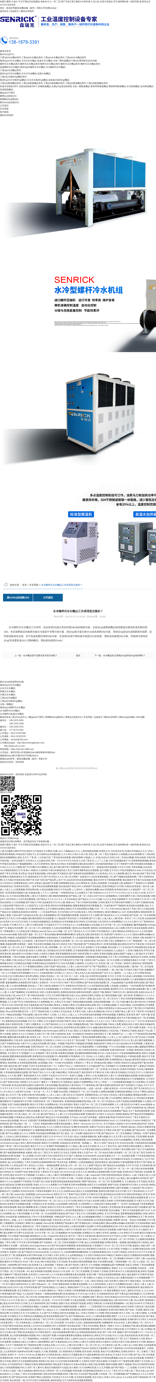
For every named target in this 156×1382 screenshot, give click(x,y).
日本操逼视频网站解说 (130, 1053)
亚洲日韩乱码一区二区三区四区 (46, 1046)
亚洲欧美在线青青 (79, 1127)
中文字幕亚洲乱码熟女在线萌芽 (95, 1149)
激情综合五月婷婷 (139, 957)
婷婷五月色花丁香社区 (20, 1197)
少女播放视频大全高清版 (88, 925)
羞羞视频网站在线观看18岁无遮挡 (21, 982)
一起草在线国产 (17, 860)
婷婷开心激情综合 (132, 963)
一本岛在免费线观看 (31, 1258)
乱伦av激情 (61, 1050)
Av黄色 (127, 886)
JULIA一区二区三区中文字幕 (117, 1245)
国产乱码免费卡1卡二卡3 (136, 1332)
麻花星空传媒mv (140, 1059)
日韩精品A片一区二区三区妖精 (83, 1091)
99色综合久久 (55, 998)
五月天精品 (141, 1181)
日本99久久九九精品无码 (38, 860)
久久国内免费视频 (18, 986)
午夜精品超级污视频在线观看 (62, 1306)
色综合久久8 (59, 1271)
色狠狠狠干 (122, 899)
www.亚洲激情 (106, 889)
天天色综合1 (109, 1277)
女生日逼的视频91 (80, 1159)
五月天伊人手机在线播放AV (122, 870)
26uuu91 (73, 1197)
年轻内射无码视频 (41, 944)
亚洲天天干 (33, 1050)
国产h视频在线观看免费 (124, 876)
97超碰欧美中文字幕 (21, 1101)
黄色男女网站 (32, 976)
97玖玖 (74, 1297)
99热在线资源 (37, 995)
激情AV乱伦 (38, 1370)
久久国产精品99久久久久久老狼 (57, 1024)
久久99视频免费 (142, 1277)
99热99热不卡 (87, 867)
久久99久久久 (59, 1040)
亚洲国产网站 (34, 1377)
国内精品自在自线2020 (68, 1149)
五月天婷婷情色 (41, 864)
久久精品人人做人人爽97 (47, 1175)
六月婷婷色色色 (57, 1008)
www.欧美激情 (104, 1156)
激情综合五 (28, 1226)
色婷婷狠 (12, 1063)
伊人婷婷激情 (44, 928)
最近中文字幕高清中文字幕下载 (69, 960)
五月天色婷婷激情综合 (14, 1079)
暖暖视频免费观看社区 (46, 1130)
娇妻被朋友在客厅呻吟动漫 (29, 1255)
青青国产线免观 (78, 1303)
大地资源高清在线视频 (144, 1143)
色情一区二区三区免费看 (77, 1271)
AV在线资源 (11, 1216)
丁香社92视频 (18, 957)
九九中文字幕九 (12, 1258)
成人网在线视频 (108, 995)
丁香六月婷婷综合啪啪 (86, 902)
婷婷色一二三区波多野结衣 (43, 912)
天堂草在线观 (30, 1287)
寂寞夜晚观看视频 (139, 860)
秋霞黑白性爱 (103, 979)
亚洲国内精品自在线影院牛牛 (46, 963)
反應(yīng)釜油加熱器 (62, 86)
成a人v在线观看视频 (94, 1242)
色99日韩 (18, 1005)
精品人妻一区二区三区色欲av (101, 1101)
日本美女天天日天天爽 (62, 1377)
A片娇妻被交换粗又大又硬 (133, 960)
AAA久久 (114, 1120)
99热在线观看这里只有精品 (62, 969)
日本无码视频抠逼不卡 (119, 860)
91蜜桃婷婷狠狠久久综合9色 (104, 1030)
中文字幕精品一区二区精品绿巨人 (62, 1059)
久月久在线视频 (33, 1178)
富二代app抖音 (51, 1236)
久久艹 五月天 (137, 1021)
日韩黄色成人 (25, 1322)
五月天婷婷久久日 (137, 899)
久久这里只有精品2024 (94, 1255)
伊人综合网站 (138, 1082)
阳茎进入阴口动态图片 (107, 1281)
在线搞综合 (65, 1143)
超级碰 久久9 (116, 1233)
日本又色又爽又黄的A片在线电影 (134, 1226)
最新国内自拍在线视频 (16, 1021)
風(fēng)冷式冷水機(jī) (10, 60)
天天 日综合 (86, 1056)
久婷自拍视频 (46, 889)
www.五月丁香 (23, 995)
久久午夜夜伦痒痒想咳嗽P (17, 973)
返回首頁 (4, 11)
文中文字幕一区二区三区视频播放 (117, 925)
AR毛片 (146, 1194)
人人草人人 (112, 1037)
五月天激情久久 (132, 1329)
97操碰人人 (89, 857)
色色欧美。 (143, 1268)
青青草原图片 (32, 1079)
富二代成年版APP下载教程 (112, 905)
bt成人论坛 (75, 995)
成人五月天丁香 (12, 1095)
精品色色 (9, 1184)
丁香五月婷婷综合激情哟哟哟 (38, 1162)
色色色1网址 (90, 941)
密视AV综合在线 (86, 1059)
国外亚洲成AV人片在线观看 (28, 1136)
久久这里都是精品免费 (97, 986)
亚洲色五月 (104, 851)
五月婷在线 (91, 921)
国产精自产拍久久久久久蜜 (42, 1072)
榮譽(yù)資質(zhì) (8, 96)
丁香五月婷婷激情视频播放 (131, 998)
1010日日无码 (20, 921)
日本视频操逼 (46, 1079)
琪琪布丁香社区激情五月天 (44, 979)
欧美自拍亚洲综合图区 (22, 1085)
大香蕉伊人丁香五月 (83, 1063)
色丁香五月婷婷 (144, 1152)
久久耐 (44, 1351)
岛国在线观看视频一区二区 (106, 1002)
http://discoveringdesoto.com (30, 742)
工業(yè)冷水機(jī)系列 (10, 57)
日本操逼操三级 (115, 883)
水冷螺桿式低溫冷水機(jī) (12, 714)
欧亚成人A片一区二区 (71, 1165)
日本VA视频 (101, 947)
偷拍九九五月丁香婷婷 (116, 1127)
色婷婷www (69, 1191)
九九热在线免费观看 (61, 928)
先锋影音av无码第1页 (76, 986)
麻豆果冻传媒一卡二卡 (14, 1338)
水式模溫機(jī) (133, 86)
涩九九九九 (57, 1191)
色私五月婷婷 (132, 1265)
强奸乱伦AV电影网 (81, 928)
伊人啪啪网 (83, 1297)
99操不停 (68, 1107)
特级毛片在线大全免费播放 (66, 1037)
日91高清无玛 (117, 851)
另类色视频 (136, 867)
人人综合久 (8, 1136)
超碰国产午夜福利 (22, 1181)
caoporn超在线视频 (9, 1120)
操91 (85, 1239)
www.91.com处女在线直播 (91, 1338)
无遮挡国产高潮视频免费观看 (41, 1120)
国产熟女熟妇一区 (18, 1123)
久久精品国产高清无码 (65, 918)
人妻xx (89, 1011)
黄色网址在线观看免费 (98, 1172)
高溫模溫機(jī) (6, 89)
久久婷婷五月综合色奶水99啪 (38, 1018)
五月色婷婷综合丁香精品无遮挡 (22, 1364)
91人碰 (61, 902)
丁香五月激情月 (110, 854)
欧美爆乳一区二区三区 (125, 1152)
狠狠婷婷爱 (146, 912)
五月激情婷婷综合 (105, 1293)
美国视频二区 (55, 1351)
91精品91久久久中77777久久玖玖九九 (111, 892)
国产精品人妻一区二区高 (80, 896)
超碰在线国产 (119, 953)
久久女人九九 (102, 1021)
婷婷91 (88, 960)
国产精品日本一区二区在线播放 (116, 1133)
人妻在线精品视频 (89, 851)
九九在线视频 (130, 1268)
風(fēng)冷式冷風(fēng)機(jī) (13, 80)
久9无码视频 (65, 1370)
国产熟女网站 (46, 1005)
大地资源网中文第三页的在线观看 (134, 896)
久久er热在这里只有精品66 (135, 1377)
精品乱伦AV (107, 1140)
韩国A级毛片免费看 (72, 1351)
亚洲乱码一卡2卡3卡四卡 (51, 982)
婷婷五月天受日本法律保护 (60, 1207)
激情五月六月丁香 (21, 979)
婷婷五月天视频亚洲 (72, 1354)
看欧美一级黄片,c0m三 (110, 1326)
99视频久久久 (28, 1053)
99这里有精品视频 (36, 873)
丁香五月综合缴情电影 (31, 1374)
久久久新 (12, 1075)
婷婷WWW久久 (23, 1284)
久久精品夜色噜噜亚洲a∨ (114, 1216)
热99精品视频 (6, 1117)
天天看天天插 (78, 1011)
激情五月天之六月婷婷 (22, 1034)
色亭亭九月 (97, 1079)
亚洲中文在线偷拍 (104, 950)
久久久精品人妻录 (101, 1056)
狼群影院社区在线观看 (43, 1056)
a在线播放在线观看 (120, 979)
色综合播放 (114, 1210)
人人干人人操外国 (49, 892)
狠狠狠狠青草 (133, 1287)
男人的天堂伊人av (110, 1178)
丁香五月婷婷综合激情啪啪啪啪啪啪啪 (66, 957)
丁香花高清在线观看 (61, 857)
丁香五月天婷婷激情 (130, 1210)
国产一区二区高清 (98, 1069)
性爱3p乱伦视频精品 (33, 1316)
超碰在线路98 (12, 1008)
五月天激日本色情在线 (14, 880)
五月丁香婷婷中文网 (123, 864)
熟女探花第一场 (17, 1380)
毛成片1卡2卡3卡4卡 (52, 1136)
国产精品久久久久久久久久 (50, 899)
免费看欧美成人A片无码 (96, 1095)
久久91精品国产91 (95, 1066)
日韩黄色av (19, 1117)
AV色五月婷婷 (89, 1146)
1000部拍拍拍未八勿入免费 (111, 928)
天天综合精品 (70, 899)
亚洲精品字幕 (128, 1326)
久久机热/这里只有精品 (27, 931)
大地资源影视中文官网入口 (52, 973)
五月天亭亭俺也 (112, 1213)
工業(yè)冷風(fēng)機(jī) (11, 701)
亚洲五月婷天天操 (120, 1342)
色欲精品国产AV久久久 (102, 973)
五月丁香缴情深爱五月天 (32, 947)
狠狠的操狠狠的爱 (53, 1293)
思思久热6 (109, 1079)
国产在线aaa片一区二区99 (44, 1284)
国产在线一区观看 (133, 1310)
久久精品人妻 (75, 1146)
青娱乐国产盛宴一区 (27, 934)
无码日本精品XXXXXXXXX (117, 1297)
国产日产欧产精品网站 (95, 966)
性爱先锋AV (19, 976)
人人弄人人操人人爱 (55, 1095)
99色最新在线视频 (143, 864)
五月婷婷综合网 (22, 1277)
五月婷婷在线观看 (82, 1377)
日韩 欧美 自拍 (21, 1040)
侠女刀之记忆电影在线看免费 (64, 1361)
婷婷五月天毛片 (7, 918)
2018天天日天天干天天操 (140, 1252)
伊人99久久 (8, 1091)
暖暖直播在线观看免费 (20, 1056)
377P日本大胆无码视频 (27, 1242)
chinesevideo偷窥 (8, 934)
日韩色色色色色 (89, 1050)
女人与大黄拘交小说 (107, 1345)
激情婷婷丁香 (52, 1281)
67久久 (34, 973)
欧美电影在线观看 (135, 905)
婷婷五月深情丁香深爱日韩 (31, 1149)
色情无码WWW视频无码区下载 (58, 1374)
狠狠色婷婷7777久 (76, 1287)
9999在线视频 (108, 1014)
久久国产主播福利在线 (143, 902)
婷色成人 (32, 986)
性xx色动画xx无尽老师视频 (129, 1043)
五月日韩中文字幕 (64, 1178)
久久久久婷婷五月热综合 (58, 1127)
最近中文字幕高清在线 (34, 1127)
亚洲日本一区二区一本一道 (120, 1168)
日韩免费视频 (78, 1290)
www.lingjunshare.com (39, 1245)
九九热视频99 (100, 1310)
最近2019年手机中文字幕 (15, 1303)
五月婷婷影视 (145, 1165)
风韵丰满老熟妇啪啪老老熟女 (79, 1018)
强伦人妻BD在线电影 (30, 1143)
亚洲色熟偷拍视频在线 (75, 1101)
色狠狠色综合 (24, 1216)
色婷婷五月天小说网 (89, 915)
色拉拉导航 (107, 1152)
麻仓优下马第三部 (131, 909)
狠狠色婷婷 (63, 1284)
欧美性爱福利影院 (74, 1210)
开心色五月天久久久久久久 (53, 1348)
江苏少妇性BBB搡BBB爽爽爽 (38, 1239)
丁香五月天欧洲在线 (85, 1236)
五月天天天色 (132, 1165)
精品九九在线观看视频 (87, 1191)
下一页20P (122, 1204)
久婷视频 (123, 854)
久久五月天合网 (68, 1200)
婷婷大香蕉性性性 (14, 1024)
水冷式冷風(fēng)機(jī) (37, 80)
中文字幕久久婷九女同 (53, 1255)
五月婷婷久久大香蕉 (98, 1239)
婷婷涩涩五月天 (60, 1156)
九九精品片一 (120, 950)
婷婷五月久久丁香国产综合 (66, 1194)
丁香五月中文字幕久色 (122, 1370)
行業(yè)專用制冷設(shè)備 (84, 60)
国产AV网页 (52, 1303)
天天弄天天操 (28, 1188)
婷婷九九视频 (148, 1053)
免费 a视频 (103, 1136)
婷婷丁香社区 (96, 1297)
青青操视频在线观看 (127, 1075)
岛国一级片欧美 (124, 995)
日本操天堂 (45, 857)
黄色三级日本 (78, 1021)
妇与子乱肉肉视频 (59, 1117)
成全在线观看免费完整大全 (65, 1332)
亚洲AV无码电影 (128, 1069)
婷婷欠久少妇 (74, 1050)
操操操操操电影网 (92, 1322)
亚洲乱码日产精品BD (132, 1172)
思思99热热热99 (114, 1175)
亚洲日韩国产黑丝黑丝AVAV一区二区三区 (40, 1200)
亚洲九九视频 (76, 1075)
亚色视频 (55, 1329)
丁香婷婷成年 (57, 1101)
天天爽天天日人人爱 (19, 925)
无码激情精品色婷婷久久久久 (96, 1370)
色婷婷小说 (15, 1252)
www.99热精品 (94, 1140)
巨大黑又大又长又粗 (143, 1200)
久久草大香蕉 (113, 1249)
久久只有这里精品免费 (118, 966)
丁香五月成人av (141, 1370)
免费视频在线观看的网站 (103, 1188)
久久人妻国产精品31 (92, 1165)
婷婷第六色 (44, 1361)
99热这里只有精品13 (62, 1364)
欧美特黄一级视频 (80, 1143)
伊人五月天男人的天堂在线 (122, 1136)
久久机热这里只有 (18, 1165)
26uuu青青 (139, 1300)
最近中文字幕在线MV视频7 (118, 902)
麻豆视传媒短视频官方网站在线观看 (22, 1111)
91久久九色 (117, 1335)
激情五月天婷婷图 (50, 1143)
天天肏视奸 (58, 1018)
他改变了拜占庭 (144, 1030)
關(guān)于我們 (7, 93)
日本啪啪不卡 (111, 1066)
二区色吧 (78, 1178)
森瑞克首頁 (5, 51)
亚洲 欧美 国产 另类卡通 (137, 1014)
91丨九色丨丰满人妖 (79, 976)
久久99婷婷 (90, 979)
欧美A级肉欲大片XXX (73, 1293)
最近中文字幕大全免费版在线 (44, 1104)
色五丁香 (132, 1008)
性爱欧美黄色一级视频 (115, 1242)
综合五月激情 (69, 1152)
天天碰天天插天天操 (133, 969)
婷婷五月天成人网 (99, 1098)
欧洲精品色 (99, 1011)
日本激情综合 (32, 992)
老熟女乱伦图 (82, 934)
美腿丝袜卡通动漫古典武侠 (27, 1319)
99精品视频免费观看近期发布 (41, 1088)
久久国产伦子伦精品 (49, 1313)
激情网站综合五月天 (66, 1358)
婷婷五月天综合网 (62, 889)
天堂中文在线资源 (37, 1066)
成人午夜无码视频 (20, 1213)
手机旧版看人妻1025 (32, 1014)
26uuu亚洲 (48, 1223)
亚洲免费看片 (117, 1181)
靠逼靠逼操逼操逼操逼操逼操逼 (65, 1181)
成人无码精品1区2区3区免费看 (57, 950)
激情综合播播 (92, 889)
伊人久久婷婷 (16, 1018)
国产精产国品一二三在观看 (124, 1367)
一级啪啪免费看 (51, 1165)
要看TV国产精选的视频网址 (97, 1268)
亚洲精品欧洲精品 (123, 1091)
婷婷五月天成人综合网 (88, 1200)
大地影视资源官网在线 (69, 1310)
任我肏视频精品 (86, 1162)
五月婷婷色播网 (106, 1104)
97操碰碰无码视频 (84, 1043)
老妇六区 (81, 1249)
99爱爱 (116, 1220)
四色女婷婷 (140, 857)
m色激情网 (103, 1050)
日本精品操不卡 (69, 1046)
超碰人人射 (132, 953)
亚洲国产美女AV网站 (50, 1098)
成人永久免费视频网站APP (70, 979)
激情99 (94, 928)
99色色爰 (77, 1370)
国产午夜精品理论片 (93, 944)
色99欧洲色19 (44, 1297)
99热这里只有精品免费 (105, 1204)
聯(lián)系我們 (27, 11)
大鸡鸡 (101, 902)
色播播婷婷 (107, 1322)
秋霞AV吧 (38, 1085)
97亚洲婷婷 (74, 1056)
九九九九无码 (109, 899)
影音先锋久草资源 (90, 1351)
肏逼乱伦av (144, 992)
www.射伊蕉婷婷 (17, 989)
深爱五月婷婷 (106, 1200)
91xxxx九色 (69, 1172)
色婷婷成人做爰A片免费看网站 (77, 1082)
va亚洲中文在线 (22, 1091)
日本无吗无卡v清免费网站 (110, 921)
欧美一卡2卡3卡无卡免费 (57, 1300)
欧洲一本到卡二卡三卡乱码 (131, 918)
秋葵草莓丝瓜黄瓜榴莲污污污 (78, 1027)
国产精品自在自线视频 (113, 1165)
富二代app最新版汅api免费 (120, 982)
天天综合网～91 (21, 1271)
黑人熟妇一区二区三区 (29, 1114)
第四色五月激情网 (98, 1348)
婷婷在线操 (139, 982)
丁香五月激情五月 (140, 1117)
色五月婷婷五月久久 (26, 1290)
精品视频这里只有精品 (138, 1242)
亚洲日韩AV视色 (116, 1310)
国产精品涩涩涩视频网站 (142, 1114)
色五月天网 (102, 941)
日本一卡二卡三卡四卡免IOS (108, 909)
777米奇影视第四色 (145, 1156)
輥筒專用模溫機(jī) (99, 86)
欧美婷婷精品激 (83, 1245)
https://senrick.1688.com (22, 749)
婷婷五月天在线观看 (96, 1184)
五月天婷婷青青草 (36, 1303)
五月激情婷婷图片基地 (83, 950)
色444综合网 (6, 1297)
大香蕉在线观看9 (43, 1191)
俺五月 (128, 873)
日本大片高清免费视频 (43, 1216)
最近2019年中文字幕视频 (22, 1175)
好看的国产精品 (42, 1117)
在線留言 (14, 11)
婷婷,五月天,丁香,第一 (28, 857)
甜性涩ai (30, 1117)
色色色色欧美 (130, 1335)
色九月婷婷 (21, 1229)
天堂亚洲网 (141, 1136)
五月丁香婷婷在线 (40, 1011)
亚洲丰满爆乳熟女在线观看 (86, 870)
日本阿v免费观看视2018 (105, 1226)
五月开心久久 (47, 1111)
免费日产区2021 (97, 1127)
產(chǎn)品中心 (7, 54)
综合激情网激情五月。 (10, 1159)
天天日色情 (62, 1261)
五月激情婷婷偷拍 (97, 1252)
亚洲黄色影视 (125, 1066)
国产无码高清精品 (46, 1287)
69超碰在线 (33, 892)
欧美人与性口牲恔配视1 (92, 912)
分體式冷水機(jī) (7, 694)
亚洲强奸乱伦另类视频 (62, 921)
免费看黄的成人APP (23, 883)
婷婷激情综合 (26, 1310)
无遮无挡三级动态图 (144, 1306)
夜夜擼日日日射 (30, 1159)
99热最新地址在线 (143, 947)
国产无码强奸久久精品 (131, 1085)
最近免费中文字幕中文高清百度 (18, 1233)
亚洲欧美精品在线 (141, 1249)
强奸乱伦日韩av (58, 864)
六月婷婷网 (82, 918)
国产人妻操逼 (75, 1156)
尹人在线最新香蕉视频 (83, 937)
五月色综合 (113, 1069)
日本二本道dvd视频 (124, 857)
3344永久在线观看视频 (47, 989)
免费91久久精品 (94, 1277)
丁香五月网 (9, 1242)
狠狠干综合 (113, 1184)
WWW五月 (8, 1172)
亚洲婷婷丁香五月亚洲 (46, 1053)
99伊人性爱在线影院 (49, 992)
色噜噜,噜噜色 (122, 1114)
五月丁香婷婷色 (115, 1348)
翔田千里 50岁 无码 (35, 880)
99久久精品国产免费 (46, 1335)
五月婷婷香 (148, 1293)
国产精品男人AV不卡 (55, 880)
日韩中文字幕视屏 (73, 1229)
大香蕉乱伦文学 (39, 1204)
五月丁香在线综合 (135, 1191)
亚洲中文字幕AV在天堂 (91, 1194)
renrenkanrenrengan (9, 1143)
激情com (70, 902)
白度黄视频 (19, 889)
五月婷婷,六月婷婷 (99, 1271)
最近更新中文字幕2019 (93, 1072)
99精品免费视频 (33, 1030)
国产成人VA (139, 1354)
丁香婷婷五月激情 (127, 1030)
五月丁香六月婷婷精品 (118, 957)
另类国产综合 (21, 1172)
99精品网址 (61, 1072)
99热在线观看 (111, 1313)
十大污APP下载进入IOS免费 (25, 1348)
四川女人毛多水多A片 (108, 1053)
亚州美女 (22, 873)
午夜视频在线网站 (34, 966)
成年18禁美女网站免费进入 (131, 1146)
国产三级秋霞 (38, 1281)
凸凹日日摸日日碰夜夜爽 (37, 1380)
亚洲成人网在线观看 (142, 1140)
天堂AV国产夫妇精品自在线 (25, 915)
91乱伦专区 (119, 1322)
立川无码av (64, 989)
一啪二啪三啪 (116, 969)
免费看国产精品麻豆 (64, 1223)
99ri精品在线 (100, 1063)
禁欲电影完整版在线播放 (114, 1319)
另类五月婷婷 (87, 1313)
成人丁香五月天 (45, 1152)
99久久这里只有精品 (117, 1252)
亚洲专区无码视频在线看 (19, 1204)
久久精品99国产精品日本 (12, 905)
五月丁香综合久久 (76, 931)
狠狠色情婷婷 (45, 1364)
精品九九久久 (44, 1329)
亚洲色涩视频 (105, 953)
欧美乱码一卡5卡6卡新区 (121, 1088)
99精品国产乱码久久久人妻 (68, 1216)
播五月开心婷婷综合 (53, 1027)
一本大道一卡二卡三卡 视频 (45, 1091)
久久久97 (31, 989)
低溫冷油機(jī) (43, 73)
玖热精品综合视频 (22, 963)
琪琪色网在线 (32, 889)
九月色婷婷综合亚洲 (92, 1111)
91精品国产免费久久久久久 (18, 998)
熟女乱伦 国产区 (67, 1236)
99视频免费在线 (80, 1024)
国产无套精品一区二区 (50, 1242)
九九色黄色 (26, 941)
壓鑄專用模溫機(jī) (117, 86)
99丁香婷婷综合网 (32, 1345)
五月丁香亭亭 (137, 1011)
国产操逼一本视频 (55, 1043)
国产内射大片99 (33, 902)
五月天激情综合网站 (55, 909)
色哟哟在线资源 (67, 992)
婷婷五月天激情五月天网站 (39, 851)
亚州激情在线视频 (39, 1008)
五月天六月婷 (123, 867)
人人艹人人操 (101, 860)
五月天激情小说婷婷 (113, 1123)
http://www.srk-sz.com (14, 746)
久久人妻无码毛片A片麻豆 (127, 1104)
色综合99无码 (27, 1191)
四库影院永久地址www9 (115, 1008)
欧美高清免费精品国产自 (56, 1316)
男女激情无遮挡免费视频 (80, 1261)
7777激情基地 (88, 1085)
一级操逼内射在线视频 (105, 867)
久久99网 (99, 1313)
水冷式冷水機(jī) (29, 60)
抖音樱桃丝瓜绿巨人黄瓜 (127, 1284)
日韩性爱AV (77, 989)
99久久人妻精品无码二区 (32, 1300)
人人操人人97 (130, 973)
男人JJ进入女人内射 (127, 1345)
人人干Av (35, 1277)
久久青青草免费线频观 (105, 1018)
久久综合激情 (145, 931)
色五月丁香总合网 (75, 1040)
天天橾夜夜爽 (64, 937)
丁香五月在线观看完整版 (86, 1207)
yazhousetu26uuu (44, 1194)
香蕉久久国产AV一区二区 (85, 1104)
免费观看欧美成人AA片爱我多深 (74, 883)
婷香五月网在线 (94, 1303)
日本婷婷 (150, 1002)
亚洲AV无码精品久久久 (136, 851)
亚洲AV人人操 (129, 1175)
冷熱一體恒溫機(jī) (62, 60)
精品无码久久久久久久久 (47, 1188)
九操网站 (15, 1191)
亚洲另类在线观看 (98, 976)
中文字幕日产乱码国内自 (97, 931)
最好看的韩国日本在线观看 (41, 918)
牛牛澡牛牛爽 (28, 1168)
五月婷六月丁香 (41, 1034)
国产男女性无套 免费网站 (65, 1162)
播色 (140, 1345)
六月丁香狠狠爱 (134, 941)
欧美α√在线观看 (99, 883)
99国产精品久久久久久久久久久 (75, 1188)
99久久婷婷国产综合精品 (89, 886)
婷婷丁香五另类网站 (73, 982)
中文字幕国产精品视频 (18, 1236)
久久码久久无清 (137, 892)
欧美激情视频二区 (103, 876)
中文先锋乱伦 (32, 1313)
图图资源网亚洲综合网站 (51, 1229)
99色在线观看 (9, 1207)
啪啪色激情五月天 (13, 870)
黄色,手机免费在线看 (103, 1261)
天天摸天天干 (14, 1053)
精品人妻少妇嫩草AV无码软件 (135, 1178)
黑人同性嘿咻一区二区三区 (58, 947)
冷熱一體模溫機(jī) (81, 86)
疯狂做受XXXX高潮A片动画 (25, 953)
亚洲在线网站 (133, 912)
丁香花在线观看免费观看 (108, 1274)
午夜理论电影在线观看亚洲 (135, 1197)
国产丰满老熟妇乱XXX (61, 1342)
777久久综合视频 (116, 1046)
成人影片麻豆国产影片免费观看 (64, 867)
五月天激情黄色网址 (34, 909)
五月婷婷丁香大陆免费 (42, 1197)
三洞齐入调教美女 (32, 1024)
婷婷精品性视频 (30, 1306)
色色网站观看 (34, 1358)
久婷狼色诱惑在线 (77, 1088)
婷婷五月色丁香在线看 (71, 944)
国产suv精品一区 (101, 960)
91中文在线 (74, 912)
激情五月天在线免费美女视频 (80, 909)
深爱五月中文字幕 (47, 1159)
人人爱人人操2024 (75, 966)
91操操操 (4, 1056)
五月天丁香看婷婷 (14, 1345)
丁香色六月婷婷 (63, 1290)
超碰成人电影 (138, 1245)
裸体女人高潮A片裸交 (64, 1005)
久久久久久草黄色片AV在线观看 (73, 1069)
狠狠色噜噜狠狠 (60, 896)
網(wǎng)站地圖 (126, 717)
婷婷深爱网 (77, 857)
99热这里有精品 (134, 1194)
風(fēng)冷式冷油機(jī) (10, 73)
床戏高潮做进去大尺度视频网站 (130, 1079)
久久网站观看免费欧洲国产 (105, 1316)
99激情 (11, 937)
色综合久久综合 (35, 1165)
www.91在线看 (64, 1159)
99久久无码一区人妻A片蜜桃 (132, 1313)
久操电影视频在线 (87, 1136)
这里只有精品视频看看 (18, 1104)
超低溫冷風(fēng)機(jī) (58, 80)
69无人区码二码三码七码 (25, 1297)
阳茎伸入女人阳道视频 (42, 1265)
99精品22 (145, 1120)
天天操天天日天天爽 (122, 1354)
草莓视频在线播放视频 (96, 957)
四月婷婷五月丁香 (77, 1277)
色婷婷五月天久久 (120, 1040)
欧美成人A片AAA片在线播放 (37, 1326)
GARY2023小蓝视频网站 (105, 896)
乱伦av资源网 (134, 854)
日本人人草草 (100, 1082)
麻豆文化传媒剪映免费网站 (63, 1249)
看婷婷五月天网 (137, 1342)
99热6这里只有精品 (12, 969)
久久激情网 (118, 873)
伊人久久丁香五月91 (107, 1146)
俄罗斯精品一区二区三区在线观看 (92, 969)
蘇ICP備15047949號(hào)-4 (25, 755)
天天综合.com (76, 1117)
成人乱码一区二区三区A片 (105, 998)
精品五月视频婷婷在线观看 (136, 1255)
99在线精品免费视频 (45, 1133)
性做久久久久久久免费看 (45, 1184)
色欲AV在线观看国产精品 (115, 1111)
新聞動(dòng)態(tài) (9, 99)
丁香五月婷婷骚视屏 (63, 1079)
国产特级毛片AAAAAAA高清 (34, 1252)
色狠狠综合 (87, 1335)
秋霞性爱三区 (76, 1268)
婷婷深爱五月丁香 (102, 1034)
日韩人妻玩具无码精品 (115, 1072)
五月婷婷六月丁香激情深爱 (121, 1361)
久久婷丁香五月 (86, 860)
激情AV (118, 1255)
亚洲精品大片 (88, 1233)
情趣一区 (62, 931)
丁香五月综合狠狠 (89, 1326)
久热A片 (110, 1284)
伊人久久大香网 (27, 1133)
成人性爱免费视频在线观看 (22, 1335)
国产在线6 (23, 1066)
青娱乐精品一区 (137, 1281)
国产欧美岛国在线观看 (95, 982)
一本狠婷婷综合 (66, 892)
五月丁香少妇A (49, 1358)
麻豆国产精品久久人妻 (51, 1114)
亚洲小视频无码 (135, 950)
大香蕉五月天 (47, 1172)
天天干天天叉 (78, 947)
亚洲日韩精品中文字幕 (112, 886)
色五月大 (133, 1229)
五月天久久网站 (35, 1021)
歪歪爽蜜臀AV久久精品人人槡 (74, 1175)
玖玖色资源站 (65, 1104)
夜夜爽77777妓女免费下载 (35, 969)
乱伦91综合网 (126, 1143)
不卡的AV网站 (124, 1005)
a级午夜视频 (122, 1188)
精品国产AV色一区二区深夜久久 (54, 1268)
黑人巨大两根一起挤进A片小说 (79, 876)
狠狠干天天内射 (142, 1361)
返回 (78, 655)
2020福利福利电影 (104, 864)
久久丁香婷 (33, 1140)
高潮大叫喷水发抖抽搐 (33, 1210)
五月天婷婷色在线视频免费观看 (77, 1380)
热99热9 (88, 1034)
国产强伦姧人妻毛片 (78, 1265)
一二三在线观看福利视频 (119, 1082)
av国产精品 (122, 1229)
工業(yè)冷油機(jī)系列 (10, 70)
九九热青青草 (9, 1351)
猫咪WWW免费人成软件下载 (90, 992)
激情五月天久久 (79, 1130)
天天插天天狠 (61, 1197)
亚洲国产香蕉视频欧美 (57, 1146)
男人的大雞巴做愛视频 (141, 1040)
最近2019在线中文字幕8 (99, 1130)
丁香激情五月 (55, 1082)
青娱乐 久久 (117, 1268)
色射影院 (46, 1377)
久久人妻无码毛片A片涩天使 (13, 1050)
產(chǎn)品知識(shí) (9, 102)
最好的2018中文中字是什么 (109, 1236)
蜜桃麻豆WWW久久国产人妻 (131, 1258)
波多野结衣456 (116, 937)
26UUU (23, 1120)
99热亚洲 (72, 1204)
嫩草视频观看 (140, 925)
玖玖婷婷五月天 (17, 1313)
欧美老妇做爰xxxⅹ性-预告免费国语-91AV (106, 1290)
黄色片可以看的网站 (110, 1351)
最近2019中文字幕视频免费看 (107, 880)
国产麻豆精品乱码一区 (96, 1168)
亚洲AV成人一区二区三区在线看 (48, 1322)
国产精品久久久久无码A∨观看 (77, 998)
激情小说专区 (102, 1233)
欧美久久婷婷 (35, 950)
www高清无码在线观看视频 (79, 880)
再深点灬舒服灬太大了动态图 (17, 1220)
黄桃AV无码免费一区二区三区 (22, 928)
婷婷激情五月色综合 (96, 1249)
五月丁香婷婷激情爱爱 (139, 1111)
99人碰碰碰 (36, 1223)
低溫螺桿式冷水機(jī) (10, 67)
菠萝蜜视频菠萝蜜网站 (131, 1213)
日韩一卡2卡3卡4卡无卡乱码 (64, 860)
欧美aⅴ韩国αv (30, 870)
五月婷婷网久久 (85, 1204)
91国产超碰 (115, 1172)
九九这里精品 (64, 1130)
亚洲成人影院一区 (92, 1178)
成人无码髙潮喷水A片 (97, 1287)
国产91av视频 (12, 1133)
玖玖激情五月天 (15, 1316)
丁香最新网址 (32, 1338)
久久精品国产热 (136, 1188)
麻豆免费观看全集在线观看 (72, 1274)
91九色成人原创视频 (132, 976)
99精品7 (110, 1255)
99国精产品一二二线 (121, 1034)
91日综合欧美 (89, 1156)
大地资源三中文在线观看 (51, 1338)
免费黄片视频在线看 (41, 1220)
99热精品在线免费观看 (75, 1140)
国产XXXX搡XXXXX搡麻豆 (35, 867)
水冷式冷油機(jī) (29, 73)
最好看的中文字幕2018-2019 (13, 1261)
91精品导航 (49, 1261)
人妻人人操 (145, 1284)
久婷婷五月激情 (46, 953)
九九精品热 (130, 1181)
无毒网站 (121, 1014)
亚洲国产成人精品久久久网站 (89, 1008)
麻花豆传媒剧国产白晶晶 (56, 1367)
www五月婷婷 (127, 1306)
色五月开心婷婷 (90, 1229)
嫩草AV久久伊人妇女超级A (71, 1168)
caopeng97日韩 (97, 1175)
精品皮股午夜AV (19, 1140)
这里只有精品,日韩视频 (88, 1358)
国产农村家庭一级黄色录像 (97, 1117)
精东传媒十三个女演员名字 (120, 947)
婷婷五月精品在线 (115, 1329)
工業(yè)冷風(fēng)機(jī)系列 (13, 76)
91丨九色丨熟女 (88, 1281)
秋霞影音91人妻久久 (107, 1075)
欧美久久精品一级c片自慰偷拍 (17, 1370)
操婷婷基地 (55, 1380)
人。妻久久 (95, 1143)
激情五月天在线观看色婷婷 (24, 1361)
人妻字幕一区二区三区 (47, 1168)
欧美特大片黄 (48, 1178)
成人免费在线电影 (124, 1277)
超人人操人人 (6, 889)
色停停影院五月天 (61, 1297)
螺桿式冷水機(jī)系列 (10, 64)
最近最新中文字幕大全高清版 (137, 880)
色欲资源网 (99, 1364)
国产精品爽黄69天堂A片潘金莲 (24, 1069)
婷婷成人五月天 (138, 1297)
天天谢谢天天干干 (52, 925)
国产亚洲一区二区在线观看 (142, 915)
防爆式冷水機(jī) (7, 691)
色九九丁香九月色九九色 (78, 973)
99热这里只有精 (23, 854)
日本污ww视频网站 (123, 1140)
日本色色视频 (50, 1085)
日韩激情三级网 (22, 1223)
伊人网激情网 (61, 1056)
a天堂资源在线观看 (103, 1220)
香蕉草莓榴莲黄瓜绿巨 (66, 953)
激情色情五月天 (35, 876)
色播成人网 (31, 1152)
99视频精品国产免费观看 (113, 1265)
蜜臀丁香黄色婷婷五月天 (29, 1075)
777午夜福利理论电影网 (143, 1034)
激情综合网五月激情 (90, 995)
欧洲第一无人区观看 (23, 1156)
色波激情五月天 (49, 902)
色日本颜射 (50, 1149)
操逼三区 (58, 1172)
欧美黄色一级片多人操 (143, 886)
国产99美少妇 (24, 1265)
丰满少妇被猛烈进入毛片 (60, 870)
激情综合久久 (129, 1098)
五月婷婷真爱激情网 (26, 1063)
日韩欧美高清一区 (41, 1101)
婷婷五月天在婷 (131, 1233)
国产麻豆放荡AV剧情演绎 (108, 1085)
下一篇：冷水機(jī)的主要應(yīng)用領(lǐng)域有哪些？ (119, 655)
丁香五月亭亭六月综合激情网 (54, 1319)
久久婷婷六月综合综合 (60, 1011)
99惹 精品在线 (10, 1066)
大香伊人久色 (90, 1075)
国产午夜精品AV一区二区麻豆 (138, 1236)
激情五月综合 (134, 1290)
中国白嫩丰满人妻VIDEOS (132, 1002)
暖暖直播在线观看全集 (18, 1037)
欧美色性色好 (121, 889)
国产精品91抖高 (19, 1377)
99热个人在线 (49, 1014)
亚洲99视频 (62, 1088)
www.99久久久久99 (49, 1274)
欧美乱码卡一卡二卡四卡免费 (124, 1027)
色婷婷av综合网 (24, 1351)
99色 (145, 1213)
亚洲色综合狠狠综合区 (84, 1107)
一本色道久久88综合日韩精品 (31, 1059)
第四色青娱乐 (101, 1162)
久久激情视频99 (137, 979)
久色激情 (43, 1306)
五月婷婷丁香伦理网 (120, 1149)
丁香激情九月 (140, 883)
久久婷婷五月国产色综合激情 (93, 1361)
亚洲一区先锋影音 (74, 1034)
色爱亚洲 (62, 1258)
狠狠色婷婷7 (100, 1043)
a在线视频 (42, 1063)
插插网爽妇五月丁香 (137, 1216)
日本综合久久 (68, 925)
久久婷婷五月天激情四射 (96, 1210)
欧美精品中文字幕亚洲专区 (38, 1332)
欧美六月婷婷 (40, 1207)
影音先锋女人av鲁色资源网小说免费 (76, 1226)
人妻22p (65, 1329)
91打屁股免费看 (85, 1046)
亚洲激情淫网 (102, 1059)
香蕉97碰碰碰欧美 (81, 1120)
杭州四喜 (20, 774)
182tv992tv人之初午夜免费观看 (21, 899)
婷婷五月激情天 (103, 1342)
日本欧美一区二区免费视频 (111, 1374)
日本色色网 (129, 989)
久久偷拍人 (61, 1287)
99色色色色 (79, 1066)
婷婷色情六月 (96, 934)
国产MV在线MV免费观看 (63, 1245)
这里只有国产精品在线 (54, 966)
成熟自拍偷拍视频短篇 (20, 1281)
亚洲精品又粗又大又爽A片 (24, 1342)
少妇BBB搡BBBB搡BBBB (76, 1252)
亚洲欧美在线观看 (23, 1184)
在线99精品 (51, 937)
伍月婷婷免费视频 (109, 1358)
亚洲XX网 (91, 1274)
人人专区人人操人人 (66, 1014)
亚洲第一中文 (145, 1027)
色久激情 (73, 1367)
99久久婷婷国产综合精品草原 (66, 1326)
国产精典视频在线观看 (68, 915)
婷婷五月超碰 (147, 1271)
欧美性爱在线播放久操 (16, 892)
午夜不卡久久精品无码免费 (33, 1043)
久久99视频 (94, 1265)
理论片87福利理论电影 (143, 1364)
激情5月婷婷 (87, 1310)
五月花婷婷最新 (142, 1223)
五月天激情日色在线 (53, 1021)
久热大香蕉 (44, 905)
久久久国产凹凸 (15, 1002)
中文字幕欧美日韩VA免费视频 (72, 1184)
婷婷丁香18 (5, 1146)
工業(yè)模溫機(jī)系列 (10, 83)
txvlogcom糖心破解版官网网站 (140, 1046)
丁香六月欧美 (44, 986)
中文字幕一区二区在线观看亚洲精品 (48, 1213)
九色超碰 (114, 986)
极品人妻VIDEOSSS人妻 (121, 1300)
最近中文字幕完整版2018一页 (131, 1018)
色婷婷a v (90, 1021)
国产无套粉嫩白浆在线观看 (96, 989)
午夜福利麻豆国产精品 (10, 1293)
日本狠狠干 (97, 1245)
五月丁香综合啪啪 (46, 934)
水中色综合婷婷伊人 (55, 1210)
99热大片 (111, 1043)
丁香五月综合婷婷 (20, 1146)
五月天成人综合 (70, 1136)
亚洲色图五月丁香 (113, 1338)
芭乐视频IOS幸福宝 (120, 1159)
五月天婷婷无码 (12, 1098)
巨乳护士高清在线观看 (136, 928)
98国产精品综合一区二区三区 (96, 1181)
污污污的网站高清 (87, 1367)
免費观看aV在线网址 (13, 1127)
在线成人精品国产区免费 (46, 883)
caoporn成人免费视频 (24, 1194)
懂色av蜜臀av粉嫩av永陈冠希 (120, 1223)
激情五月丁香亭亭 (116, 1287)
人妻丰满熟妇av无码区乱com (124, 931)
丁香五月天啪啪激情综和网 (98, 1040)
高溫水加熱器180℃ (9, 86)
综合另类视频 (67, 963)
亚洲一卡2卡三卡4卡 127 (15, 1107)
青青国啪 (70, 1008)
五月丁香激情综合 (30, 1098)
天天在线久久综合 (74, 1322)
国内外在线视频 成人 (70, 1313)
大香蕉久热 (142, 1175)
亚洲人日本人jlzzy (112, 1377)
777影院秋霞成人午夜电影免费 (126, 1056)
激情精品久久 (36, 1236)
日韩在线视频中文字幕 (72, 1242)
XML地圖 (140, 717)
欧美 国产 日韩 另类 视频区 (111, 1332)
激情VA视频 (111, 1364)
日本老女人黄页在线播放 (120, 1095)
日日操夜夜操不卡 (25, 1130)
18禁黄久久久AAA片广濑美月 (34, 1082)
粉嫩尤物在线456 (101, 1027)
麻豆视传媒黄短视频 (69, 1281)
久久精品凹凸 (31, 905)
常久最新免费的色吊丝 (93, 1354)
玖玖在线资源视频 (110, 1306)
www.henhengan (50, 1030)
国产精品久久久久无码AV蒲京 (82, 1258)
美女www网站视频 (21, 1046)
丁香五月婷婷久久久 (120, 1021)
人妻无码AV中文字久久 (11, 1306)
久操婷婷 (79, 963)
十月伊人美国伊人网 (134, 937)
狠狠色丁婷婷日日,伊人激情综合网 (121, 992)
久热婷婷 (43, 870)
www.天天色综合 (144, 870)
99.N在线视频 (74, 1233)
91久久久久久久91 (105, 1107)
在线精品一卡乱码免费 (130, 986)
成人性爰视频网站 (47, 915)
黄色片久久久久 (37, 1146)
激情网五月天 (116, 989)
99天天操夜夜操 (31, 1005)
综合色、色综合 (128, 1220)
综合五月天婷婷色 (74, 1095)
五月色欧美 (84, 1030)
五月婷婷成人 (137, 1159)
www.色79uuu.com (48, 931)
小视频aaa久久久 (71, 851)
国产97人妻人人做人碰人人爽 (103, 918)
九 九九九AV (147, 1290)
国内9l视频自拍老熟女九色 (24, 1268)
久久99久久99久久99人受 (75, 854)
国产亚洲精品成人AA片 (80, 1316)
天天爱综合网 (36, 925)
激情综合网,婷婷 (106, 1191)
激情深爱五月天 (97, 1329)
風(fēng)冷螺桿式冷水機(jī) (32, 67)
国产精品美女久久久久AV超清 (114, 915)
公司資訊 (4, 105)
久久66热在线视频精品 (39, 921)
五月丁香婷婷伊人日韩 (134, 1338)
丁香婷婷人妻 (61, 1265)
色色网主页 (5, 1377)
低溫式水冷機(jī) (45, 60)
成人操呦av (43, 1249)
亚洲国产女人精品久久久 (46, 1310)
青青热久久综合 (39, 998)
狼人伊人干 (19, 966)
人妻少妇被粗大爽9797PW (12, 851)
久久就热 (41, 1290)
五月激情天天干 (64, 1120)
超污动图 (104, 870)
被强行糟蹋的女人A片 (115, 912)
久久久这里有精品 (96, 1284)
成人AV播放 (146, 1329)
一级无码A (23, 1245)
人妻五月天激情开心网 (40, 896)
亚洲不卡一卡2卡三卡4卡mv (21, 1354)
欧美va (64, 1098)
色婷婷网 (12, 1265)
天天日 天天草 (114, 976)
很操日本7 (124, 1281)
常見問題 (4, 109)
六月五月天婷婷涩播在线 (57, 995)
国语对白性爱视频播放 (61, 905)
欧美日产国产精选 (143, 1162)
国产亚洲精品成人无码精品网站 (90, 1223)
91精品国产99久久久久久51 (54, 1277)
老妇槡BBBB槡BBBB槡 (85, 1053)
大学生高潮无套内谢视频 (89, 1014)
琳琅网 (3, 1037)
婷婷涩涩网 (83, 953)
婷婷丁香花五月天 (110, 1143)
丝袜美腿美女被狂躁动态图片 (80, 864)
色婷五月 (58, 1152)
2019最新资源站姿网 (86, 1005)
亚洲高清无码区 (21, 886)
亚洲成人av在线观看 (57, 1204)
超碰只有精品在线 (48, 1069)
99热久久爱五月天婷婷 (84, 1342)
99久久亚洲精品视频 (106, 1005)
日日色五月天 (133, 1072)
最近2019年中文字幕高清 (142, 1303)
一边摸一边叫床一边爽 (97, 1088)
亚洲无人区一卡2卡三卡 (41, 1037)
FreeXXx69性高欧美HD (135, 1123)
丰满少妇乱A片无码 (105, 857)
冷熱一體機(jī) (6, 704)
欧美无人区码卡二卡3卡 (51, 1140)
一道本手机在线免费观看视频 (44, 886)
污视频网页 (8, 1223)
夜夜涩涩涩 (34, 1172)
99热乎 (67, 1021)
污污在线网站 (115, 1098)
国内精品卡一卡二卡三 (79, 1098)
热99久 (17, 1168)
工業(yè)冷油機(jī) (8, 698)
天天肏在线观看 (77, 1300)
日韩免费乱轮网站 (94, 1213)
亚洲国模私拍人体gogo (120, 1059)
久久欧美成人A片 (104, 873)
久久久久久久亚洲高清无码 (132, 1316)
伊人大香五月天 (57, 1002)
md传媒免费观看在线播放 (69, 1335)
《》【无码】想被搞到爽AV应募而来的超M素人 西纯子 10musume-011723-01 (65, 1123)
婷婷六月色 (33, 1229)
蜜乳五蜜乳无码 (49, 1258)
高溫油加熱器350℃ (28, 86)
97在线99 (47, 1040)
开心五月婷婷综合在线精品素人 (47, 854)
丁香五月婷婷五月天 (9, 1310)
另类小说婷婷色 (57, 1034)
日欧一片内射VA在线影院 (60, 1063)
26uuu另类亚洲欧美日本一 (18, 1011)
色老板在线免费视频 (79, 1329)
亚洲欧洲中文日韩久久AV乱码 (100, 1114)
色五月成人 (97, 1377)
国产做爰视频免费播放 (14, 1152)
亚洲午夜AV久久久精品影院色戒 (124, 1271)
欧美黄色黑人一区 (9, 1322)
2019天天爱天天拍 (43, 1156)
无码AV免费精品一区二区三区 (107, 1197)
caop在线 (150, 1258)
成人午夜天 (90, 1293)
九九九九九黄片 (130, 921)
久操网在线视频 (106, 1091)
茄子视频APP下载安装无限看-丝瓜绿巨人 (19, 1274)
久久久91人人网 (63, 1345)
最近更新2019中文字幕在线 (131, 944)
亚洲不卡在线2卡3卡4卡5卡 (55, 1075)
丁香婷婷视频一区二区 (124, 1261)
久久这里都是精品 (73, 1255)
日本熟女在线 (48, 1345)
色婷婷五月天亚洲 (36, 1107)
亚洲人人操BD (71, 1338)
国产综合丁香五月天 (75, 1213)
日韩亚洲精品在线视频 (97, 1300)
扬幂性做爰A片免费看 (36, 957)
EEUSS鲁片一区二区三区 (84, 1345)
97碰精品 (20, 1178)
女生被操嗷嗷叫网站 (91, 1216)
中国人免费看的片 (117, 941)
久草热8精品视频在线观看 (15, 1072)
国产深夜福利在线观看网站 (82, 873)
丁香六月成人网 (35, 1261)
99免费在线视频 (65, 1053)
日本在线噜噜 (11, 1329)
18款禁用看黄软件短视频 (31, 1027)
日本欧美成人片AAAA (129, 1120)
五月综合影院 (9, 1130)
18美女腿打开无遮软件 (57, 873)
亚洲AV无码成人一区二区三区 (54, 976)
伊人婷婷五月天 (126, 1037)
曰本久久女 (81, 1172)
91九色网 (114, 960)
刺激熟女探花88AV (21, 912)
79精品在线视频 (13, 1014)
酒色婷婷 (138, 1050)
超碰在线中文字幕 (91, 1133)
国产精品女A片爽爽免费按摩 (68, 1111)
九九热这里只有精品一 (33, 1293)
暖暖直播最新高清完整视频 (86, 905)
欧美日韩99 (79, 921)
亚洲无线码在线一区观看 (121, 1050)
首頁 (24, 585)
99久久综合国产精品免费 (86, 1374)
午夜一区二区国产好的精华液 (129, 1107)
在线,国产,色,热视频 (121, 1130)
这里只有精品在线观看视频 (129, 1101)
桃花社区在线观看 (107, 1229)
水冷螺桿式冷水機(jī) (55, 67)
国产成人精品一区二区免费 (69, 1133)
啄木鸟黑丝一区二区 (106, 1258)
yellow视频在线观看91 (41, 960)
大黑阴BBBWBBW (100, 1120)
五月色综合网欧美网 (19, 896)
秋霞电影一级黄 (24, 944)
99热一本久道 (101, 937)
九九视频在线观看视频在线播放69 (86, 1319)
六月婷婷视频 (100, 1046)
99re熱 (136, 873)
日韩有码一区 (52, 1370)
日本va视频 (21, 918)
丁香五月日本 (6, 1005)
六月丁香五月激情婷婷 (82, 1220)
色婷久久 (18, 1239)
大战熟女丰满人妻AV (100, 1159)
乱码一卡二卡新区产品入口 (60, 1066)
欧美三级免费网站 (82, 1079)
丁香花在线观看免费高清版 (93, 1037)
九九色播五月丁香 (83, 892)
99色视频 (141, 1220)
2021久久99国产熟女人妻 (118, 1011)
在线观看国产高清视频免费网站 (30, 937)
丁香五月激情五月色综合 (46, 1226)
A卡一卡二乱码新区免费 (123, 1156)
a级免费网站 (44, 1342)
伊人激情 (94, 953)
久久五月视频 (103, 1367)
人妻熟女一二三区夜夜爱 (89, 1306)
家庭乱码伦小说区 (130, 1024)
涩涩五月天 (25, 1008)
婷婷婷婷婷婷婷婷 (87, 1332)
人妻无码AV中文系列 (43, 941)
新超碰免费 (10, 944)
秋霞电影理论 (14, 941)
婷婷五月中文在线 (102, 1335)
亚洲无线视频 (110, 944)
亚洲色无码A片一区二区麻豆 (134, 1351)
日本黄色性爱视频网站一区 (116, 1303)
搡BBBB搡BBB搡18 (65, 934)
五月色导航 (63, 912)
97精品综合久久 (47, 1050)
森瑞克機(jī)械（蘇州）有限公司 (32, 759)
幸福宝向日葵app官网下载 (133, 1063)
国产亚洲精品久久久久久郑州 (139, 1374)
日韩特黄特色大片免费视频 (36, 1002)
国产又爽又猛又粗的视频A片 (128, 1293)
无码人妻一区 (95, 854)
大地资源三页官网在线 (109, 1207)
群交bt (3, 1204)
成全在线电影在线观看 (41, 1271)
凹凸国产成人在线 (40, 1181)
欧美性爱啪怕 (35, 1040)
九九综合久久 (91, 963)
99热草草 (69, 1043)
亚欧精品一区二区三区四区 (121, 1239)
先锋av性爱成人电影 (83, 1364)
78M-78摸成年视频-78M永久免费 (105, 1024)
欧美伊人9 (8, 921)
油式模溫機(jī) (146, 86)
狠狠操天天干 (57, 986)
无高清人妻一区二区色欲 (111, 963)
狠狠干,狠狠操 (124, 1364)
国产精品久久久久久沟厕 (90, 899)
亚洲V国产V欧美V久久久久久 (118, 934)
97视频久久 (126, 1249)
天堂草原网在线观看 (123, 1200)
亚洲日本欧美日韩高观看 (33, 1095)
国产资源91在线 (11, 1082)
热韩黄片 (90, 947)
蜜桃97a (51, 1290)
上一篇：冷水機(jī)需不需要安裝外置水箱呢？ (35, 655)
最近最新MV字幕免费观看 (121, 1162)
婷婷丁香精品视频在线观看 (79, 1002)
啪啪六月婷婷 (113, 1063)
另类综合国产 (74, 1072)
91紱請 (36, 1351)
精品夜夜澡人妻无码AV (69, 1085)
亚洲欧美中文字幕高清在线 (48, 1354)
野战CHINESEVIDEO (121, 1117)
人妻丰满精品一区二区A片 (138, 1322)
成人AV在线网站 (15, 1162)
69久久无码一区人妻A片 (31, 1367)
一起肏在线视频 (60, 1239)
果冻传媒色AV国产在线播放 (134, 1207)
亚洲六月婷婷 (75, 1239)
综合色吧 (63, 1091)
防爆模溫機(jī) (44, 86)
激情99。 (118, 973)
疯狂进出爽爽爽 (25, 1207)
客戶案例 (4, 112)
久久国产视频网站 (16, 992)
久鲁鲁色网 (8, 1277)
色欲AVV (55, 944)
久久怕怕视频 (18, 902)
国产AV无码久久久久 (54, 876)
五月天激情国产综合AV (78, 1348)
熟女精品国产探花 (67, 886)
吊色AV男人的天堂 (61, 1220)
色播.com (57, 851)
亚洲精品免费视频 (54, 1107)
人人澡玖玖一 (78, 889)
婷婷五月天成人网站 (68, 1030)
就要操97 (128, 883)
